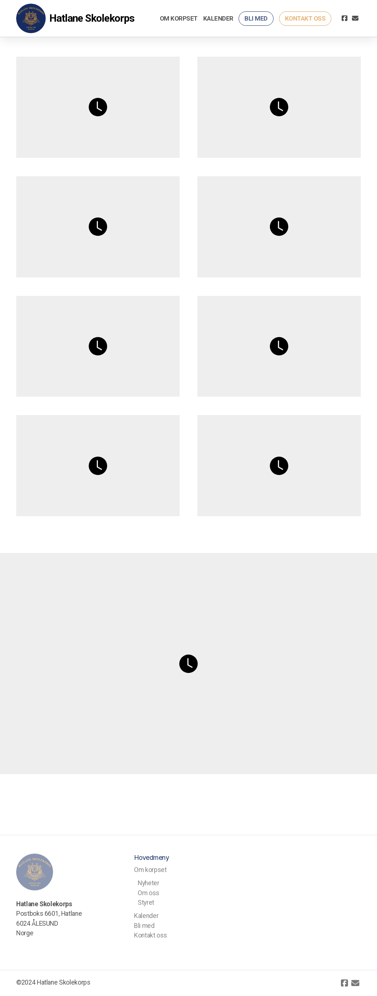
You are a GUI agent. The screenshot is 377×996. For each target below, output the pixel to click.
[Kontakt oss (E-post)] (355, 18)
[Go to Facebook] (344, 18)
